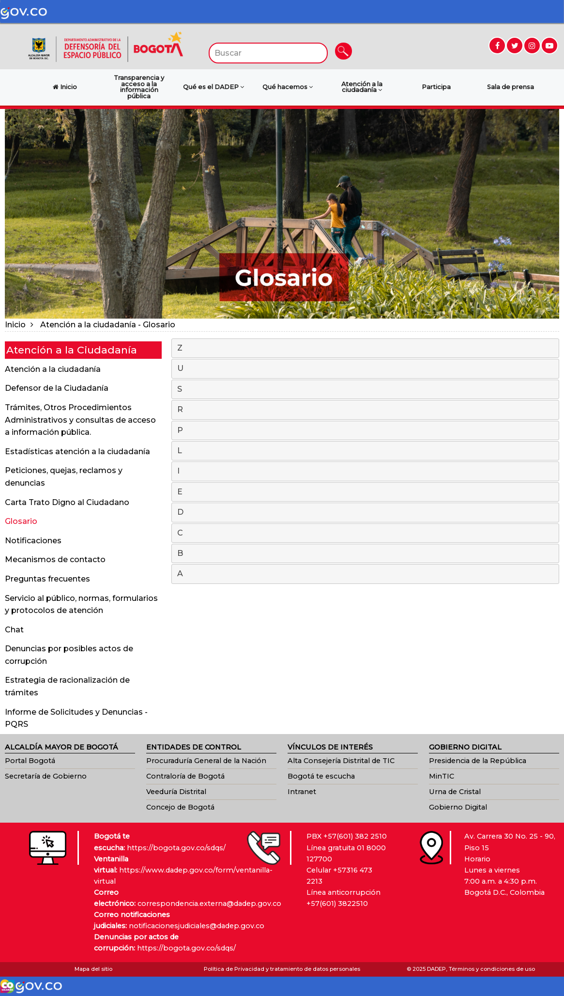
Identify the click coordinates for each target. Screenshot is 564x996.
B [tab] (366, 554)
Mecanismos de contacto (55, 559)
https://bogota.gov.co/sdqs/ (176, 847)
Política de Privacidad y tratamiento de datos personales (282, 968)
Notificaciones (33, 540)
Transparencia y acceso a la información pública (139, 87)
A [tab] (366, 574)
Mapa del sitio (93, 968)
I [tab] (366, 471)
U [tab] (366, 369)
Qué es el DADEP (213, 87)
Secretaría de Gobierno (46, 776)
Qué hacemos (287, 87)
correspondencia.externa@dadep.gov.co (209, 903)
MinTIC (441, 776)
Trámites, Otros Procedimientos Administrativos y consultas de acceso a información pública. (80, 420)
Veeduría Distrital (176, 791)
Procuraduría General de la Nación (206, 760)
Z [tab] (366, 348)
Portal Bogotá (30, 760)
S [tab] (366, 390)
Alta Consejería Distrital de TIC (341, 760)
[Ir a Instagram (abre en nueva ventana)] (532, 45)
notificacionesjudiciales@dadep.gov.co (196, 925)
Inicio (15, 324)
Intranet (302, 791)
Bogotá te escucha (321, 776)
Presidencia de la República (477, 760)
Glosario (21, 521)
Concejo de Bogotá (180, 807)
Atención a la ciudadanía (361, 87)
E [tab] (366, 492)
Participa (436, 87)
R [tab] (366, 410)
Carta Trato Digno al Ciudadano (67, 502)
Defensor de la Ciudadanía (56, 388)
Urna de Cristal (455, 791)
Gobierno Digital (458, 807)
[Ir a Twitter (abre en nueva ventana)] (514, 45)
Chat (14, 629)
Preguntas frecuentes (47, 578)
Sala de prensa (510, 87)
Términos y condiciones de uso (492, 968)
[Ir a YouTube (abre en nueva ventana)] (549, 45)
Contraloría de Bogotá (185, 776)
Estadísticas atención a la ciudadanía (77, 451)
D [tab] (366, 513)
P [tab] (366, 431)
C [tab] (366, 533)
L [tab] (366, 451)
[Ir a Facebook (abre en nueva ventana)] (497, 45)
